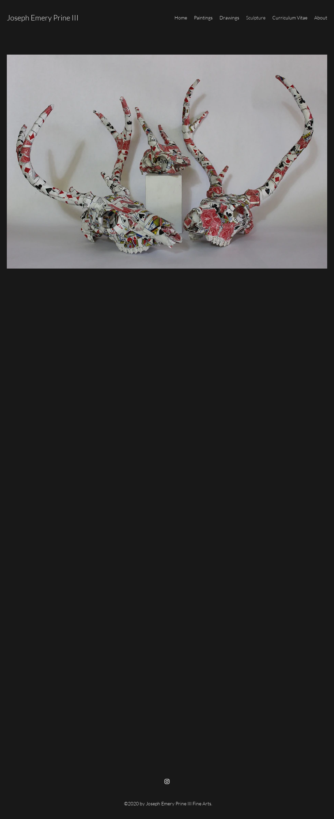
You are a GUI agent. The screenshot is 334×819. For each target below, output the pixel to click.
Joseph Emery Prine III (43, 17)
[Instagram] (167, 781)
